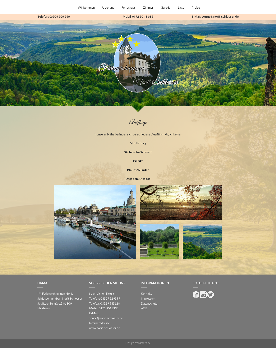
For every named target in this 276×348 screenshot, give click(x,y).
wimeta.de (144, 343)
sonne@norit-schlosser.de (106, 318)
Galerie (165, 7)
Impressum (148, 298)
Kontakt (146, 293)
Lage (181, 7)
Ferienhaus (129, 7)
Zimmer (148, 7)
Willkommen (86, 7)
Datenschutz (149, 303)
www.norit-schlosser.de (104, 328)
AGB (144, 308)
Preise (196, 7)
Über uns (108, 7)
